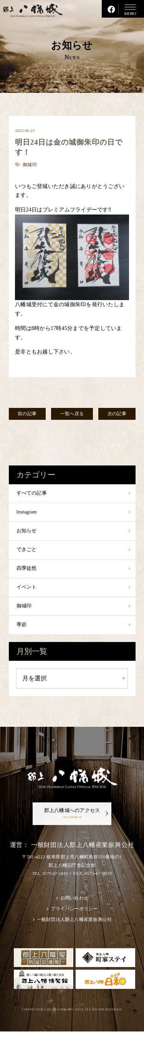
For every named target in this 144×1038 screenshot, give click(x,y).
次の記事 (115, 414)
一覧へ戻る (71, 414)
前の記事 (28, 414)
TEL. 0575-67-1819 (50, 878)
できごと (27, 551)
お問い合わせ (74, 903)
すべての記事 (33, 494)
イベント (27, 590)
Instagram (27, 513)
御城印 (25, 609)
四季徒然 (27, 571)
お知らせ (27, 532)
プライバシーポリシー (74, 915)
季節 (22, 629)
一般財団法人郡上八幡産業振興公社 (74, 926)
